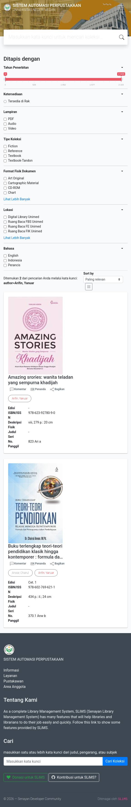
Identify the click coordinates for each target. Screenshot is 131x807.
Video (12, 128)
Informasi (11, 670)
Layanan (10, 676)
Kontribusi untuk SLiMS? (74, 777)
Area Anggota (15, 686)
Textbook (14, 156)
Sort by (88, 273)
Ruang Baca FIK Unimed (25, 231)
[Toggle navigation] (121, 7)
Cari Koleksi (115, 761)
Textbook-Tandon (20, 160)
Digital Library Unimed (23, 217)
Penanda (40, 389)
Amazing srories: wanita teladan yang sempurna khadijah (40, 379)
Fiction (13, 146)
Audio (12, 123)
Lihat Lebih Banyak (17, 199)
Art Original (16, 178)
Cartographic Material (23, 183)
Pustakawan (13, 681)
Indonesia (15, 260)
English (13, 255)
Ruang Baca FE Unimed (24, 226)
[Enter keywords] (53, 761)
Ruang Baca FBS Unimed (25, 221)
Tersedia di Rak (19, 101)
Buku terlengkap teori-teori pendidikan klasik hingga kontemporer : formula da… (35, 551)
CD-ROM (14, 188)
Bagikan (57, 389)
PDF (11, 119)
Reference (15, 151)
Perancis (14, 265)
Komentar (18, 389)
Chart (12, 192)
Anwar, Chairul (20, 572)
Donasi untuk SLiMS (26, 777)
